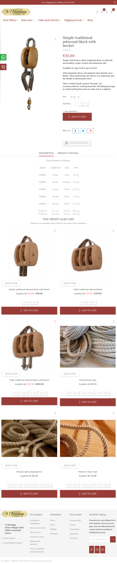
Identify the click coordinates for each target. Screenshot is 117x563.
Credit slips (74, 529)
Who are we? (35, 532)
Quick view (11, 283)
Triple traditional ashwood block (87, 289)
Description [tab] (46, 153)
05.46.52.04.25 (9, 538)
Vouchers (74, 538)
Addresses (74, 534)
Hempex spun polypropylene (29, 471)
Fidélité (53, 529)
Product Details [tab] (68, 153)
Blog (90, 20)
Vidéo (52, 520)
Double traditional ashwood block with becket (29, 289)
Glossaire (54, 534)
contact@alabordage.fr (13, 543)
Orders (73, 525)
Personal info (75, 520)
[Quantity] (75, 103)
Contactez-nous (37, 537)
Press (52, 525)
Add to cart (77, 116)
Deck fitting (10, 20)
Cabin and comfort (49, 20)
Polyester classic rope (87, 471)
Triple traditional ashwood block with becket (29, 380)
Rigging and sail (74, 20)
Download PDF (76, 143)
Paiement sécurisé (37, 528)
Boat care (28, 20)
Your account (75, 514)
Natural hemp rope (87, 380)
